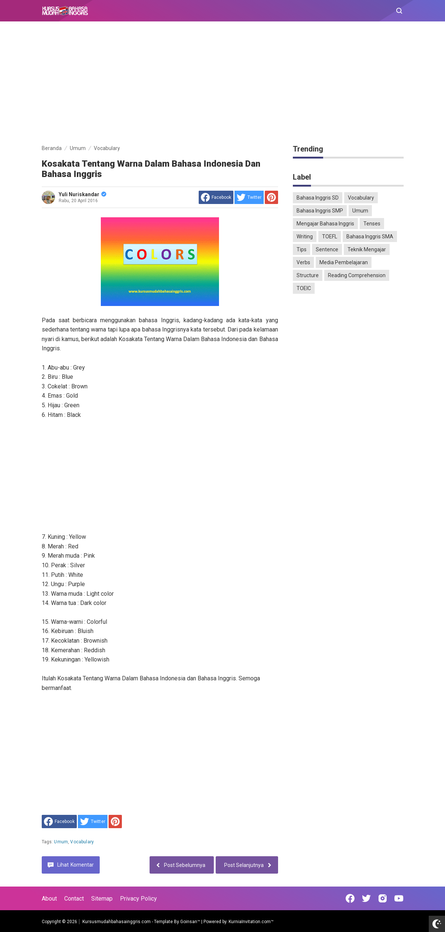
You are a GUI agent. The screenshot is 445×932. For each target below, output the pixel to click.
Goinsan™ (190, 921)
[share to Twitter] (249, 197)
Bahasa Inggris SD (318, 198)
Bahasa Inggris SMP (320, 211)
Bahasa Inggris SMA (369, 236)
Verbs (303, 262)
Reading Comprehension (357, 275)
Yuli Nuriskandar (82, 194)
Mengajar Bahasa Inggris (325, 224)
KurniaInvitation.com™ (250, 921)
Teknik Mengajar (367, 249)
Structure (308, 275)
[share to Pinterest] (271, 197)
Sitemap (102, 898)
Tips (302, 249)
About (49, 898)
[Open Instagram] (382, 898)
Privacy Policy (138, 898)
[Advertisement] (223, 84)
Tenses (371, 224)
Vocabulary (82, 841)
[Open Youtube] (398, 898)
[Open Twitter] (366, 898)
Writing (305, 236)
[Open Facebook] (350, 898)
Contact (74, 898)
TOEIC (304, 288)
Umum (61, 841)
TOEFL (329, 236)
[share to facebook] (216, 197)
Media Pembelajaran (343, 262)
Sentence (327, 249)
